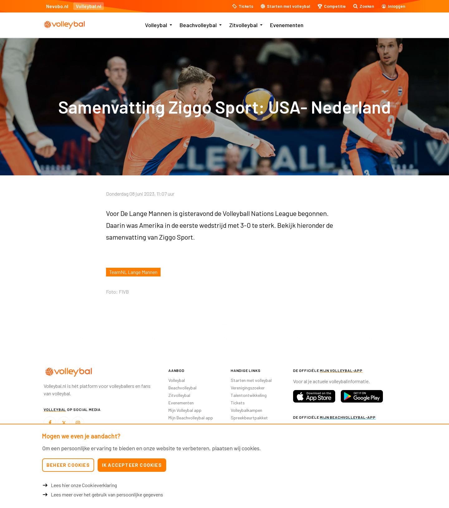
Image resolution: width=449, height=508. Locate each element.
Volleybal (156, 25)
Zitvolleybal (243, 25)
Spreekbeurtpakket (249, 417)
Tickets (238, 402)
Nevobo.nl (57, 6)
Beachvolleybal (198, 25)
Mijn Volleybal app (184, 410)
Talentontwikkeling (249, 395)
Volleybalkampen (246, 410)
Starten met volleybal (251, 380)
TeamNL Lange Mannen (133, 272)
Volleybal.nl (88, 6)
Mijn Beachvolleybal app (190, 417)
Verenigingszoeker (248, 387)
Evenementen (286, 25)
